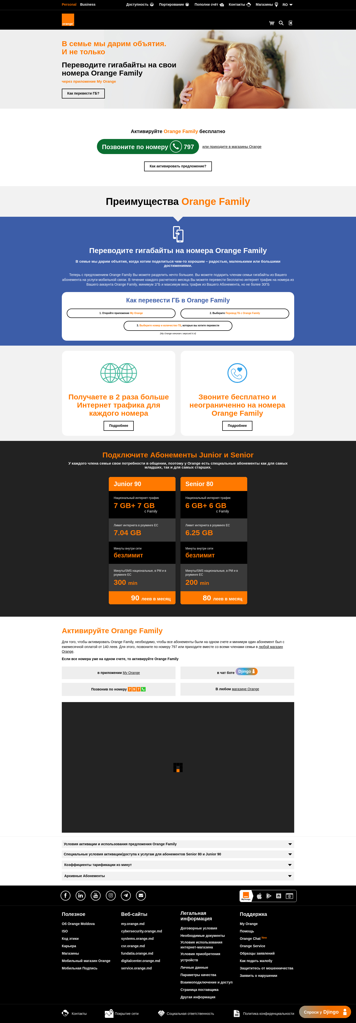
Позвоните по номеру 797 (148, 146)
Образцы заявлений (257, 953)
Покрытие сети (121, 1014)
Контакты (74, 1014)
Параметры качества (198, 975)
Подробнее (118, 426)
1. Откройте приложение (121, 313)
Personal (69, 4)
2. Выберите (235, 313)
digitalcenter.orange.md (140, 961)
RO (285, 5)
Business (87, 4)
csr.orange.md (133, 946)
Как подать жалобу (256, 961)
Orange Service (252, 946)
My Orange (131, 673)
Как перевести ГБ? (83, 93)
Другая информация (197, 997)
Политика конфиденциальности (263, 1014)
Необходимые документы (202, 936)
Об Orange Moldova (78, 924)
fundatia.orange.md (137, 953)
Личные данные (194, 967)
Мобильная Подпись (79, 968)
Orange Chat (253, 939)
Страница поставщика (199, 990)
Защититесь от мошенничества (266, 968)
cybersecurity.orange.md (141, 931)
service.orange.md (136, 968)
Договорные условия (198, 928)
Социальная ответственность (185, 1014)
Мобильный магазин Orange (86, 961)
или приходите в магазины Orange (232, 146)
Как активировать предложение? (178, 166)
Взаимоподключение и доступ (206, 982)
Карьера (69, 946)
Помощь (247, 931)
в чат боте (237, 673)
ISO (65, 931)
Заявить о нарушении (258, 976)
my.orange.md (133, 924)
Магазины (70, 953)
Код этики (70, 939)
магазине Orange (245, 689)
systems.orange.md (137, 939)
